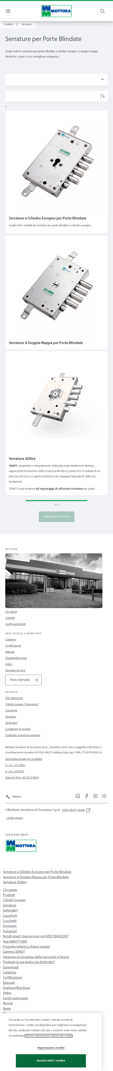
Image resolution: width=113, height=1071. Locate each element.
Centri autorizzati (15, 624)
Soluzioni (10, 931)
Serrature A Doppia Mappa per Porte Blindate (36, 877)
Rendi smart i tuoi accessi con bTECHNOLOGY (36, 936)
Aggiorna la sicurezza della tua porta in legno (36, 957)
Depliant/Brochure (16, 658)
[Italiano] (13, 795)
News (7, 1009)
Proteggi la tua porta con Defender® (29, 962)
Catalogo (10, 639)
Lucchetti (10, 921)
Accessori (10, 926)
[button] (26, 25)
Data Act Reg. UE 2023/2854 (22, 777)
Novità (8, 1003)
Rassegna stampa (15, 1024)
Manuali (10, 652)
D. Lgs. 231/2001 (15, 765)
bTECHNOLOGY (14, 698)
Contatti (10, 618)
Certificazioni (13, 645)
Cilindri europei (14, 900)
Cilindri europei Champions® (22, 704)
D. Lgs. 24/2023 (14, 771)
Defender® (11, 723)
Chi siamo (11, 611)
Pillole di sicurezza (16, 1019)
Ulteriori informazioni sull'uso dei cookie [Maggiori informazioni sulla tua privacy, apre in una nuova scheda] (48, 1048)
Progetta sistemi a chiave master (26, 947)
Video (8, 664)
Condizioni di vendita (17, 729)
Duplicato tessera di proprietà (22, 735)
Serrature (10, 716)
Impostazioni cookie (51, 1060)
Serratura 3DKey (15, 882)
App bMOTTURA (15, 942)
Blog (6, 1014)
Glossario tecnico (15, 670)
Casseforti (11, 710)
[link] (11, 24)
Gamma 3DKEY (14, 952)
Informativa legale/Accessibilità (23, 759)
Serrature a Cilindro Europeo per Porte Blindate (37, 872)
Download (11, 967)
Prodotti (9, 895)
